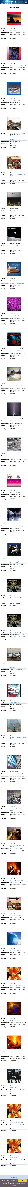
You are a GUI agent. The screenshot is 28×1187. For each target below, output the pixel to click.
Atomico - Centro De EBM (17, 915)
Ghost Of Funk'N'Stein (16, 351)
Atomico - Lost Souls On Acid (18, 65)
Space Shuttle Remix (16, 280)
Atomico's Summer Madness (17, 386)
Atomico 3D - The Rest (16, 985)
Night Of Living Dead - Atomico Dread (16, 561)
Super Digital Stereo (15, 702)
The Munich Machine (15, 100)
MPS (14, 1)
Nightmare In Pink (15, 492)
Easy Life (12, 210)
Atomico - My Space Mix (17, 773)
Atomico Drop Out (15, 315)
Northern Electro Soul (16, 421)
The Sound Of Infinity (16, 245)
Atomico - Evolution (15, 950)
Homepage (14, 1177)
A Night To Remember (16, 1020)
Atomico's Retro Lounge (16, 526)
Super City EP (14, 1087)
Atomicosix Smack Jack (16, 880)
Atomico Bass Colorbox (16, 1054)
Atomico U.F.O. (14, 30)
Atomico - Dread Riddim (16, 632)
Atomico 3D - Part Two (16, 1122)
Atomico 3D (13, 1157)
